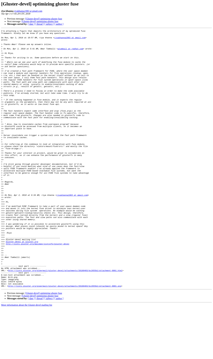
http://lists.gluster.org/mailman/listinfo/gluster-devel (37, 287)
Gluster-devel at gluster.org (22, 284)
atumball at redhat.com (70, 52)
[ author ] (59, 24)
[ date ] (31, 24)
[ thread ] (39, 24)
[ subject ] (49, 24)
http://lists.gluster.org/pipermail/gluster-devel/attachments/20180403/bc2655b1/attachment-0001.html (65, 318)
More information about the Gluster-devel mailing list (26, 356)
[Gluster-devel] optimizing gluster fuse (43, 18)
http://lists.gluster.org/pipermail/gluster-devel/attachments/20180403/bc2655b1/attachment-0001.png (64, 337)
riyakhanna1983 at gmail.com (28, 11)
